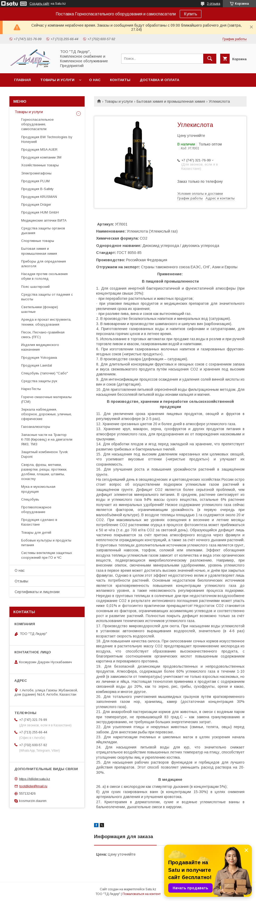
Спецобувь (30, 499)
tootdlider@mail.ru (33, 786)
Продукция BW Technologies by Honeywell (46, 139)
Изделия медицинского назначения (40, 347)
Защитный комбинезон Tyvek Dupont (44, 454)
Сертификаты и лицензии (37, 592)
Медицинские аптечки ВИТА (44, 220)
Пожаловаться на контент (142, 894)
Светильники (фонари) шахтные (39, 309)
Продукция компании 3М (41, 157)
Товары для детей (36, 532)
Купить (190, 14)
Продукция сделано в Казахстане (39, 522)
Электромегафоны (36, 173)
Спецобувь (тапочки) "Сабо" (44, 373)
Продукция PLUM (35, 181)
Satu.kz (151, 889)
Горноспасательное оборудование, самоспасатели (37, 124)
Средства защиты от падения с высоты (47, 297)
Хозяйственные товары (40, 165)
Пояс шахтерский (35, 287)
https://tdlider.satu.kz (34, 779)
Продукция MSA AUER (39, 149)
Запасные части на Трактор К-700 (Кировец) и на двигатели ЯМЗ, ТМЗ (46, 439)
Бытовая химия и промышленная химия (171, 101)
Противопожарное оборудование (36, 509)
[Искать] (209, 59)
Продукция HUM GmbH (40, 212)
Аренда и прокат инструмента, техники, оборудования (46, 322)
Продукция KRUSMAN (39, 197)
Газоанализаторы (35, 427)
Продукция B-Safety (37, 189)
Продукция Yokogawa (39, 358)
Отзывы (21, 581)
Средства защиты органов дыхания (43, 230)
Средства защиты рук (39, 381)
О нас (95, 80)
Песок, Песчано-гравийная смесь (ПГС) (43, 334)
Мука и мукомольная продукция (38, 489)
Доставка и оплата (159, 80)
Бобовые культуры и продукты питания (46, 542)
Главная (22, 80)
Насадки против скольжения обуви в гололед (44, 276)
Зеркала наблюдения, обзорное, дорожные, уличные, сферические (46, 414)
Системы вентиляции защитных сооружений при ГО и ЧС (46, 555)
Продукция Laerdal (36, 365)
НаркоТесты (31, 389)
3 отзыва (213, 3)
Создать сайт (39, 3)
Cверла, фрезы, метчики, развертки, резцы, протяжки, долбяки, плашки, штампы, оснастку (44, 472)
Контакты (120, 80)
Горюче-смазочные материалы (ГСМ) (46, 399)
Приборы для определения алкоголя (43, 263)
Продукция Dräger (36, 204)
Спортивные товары (37, 241)
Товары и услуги (57, 80)
